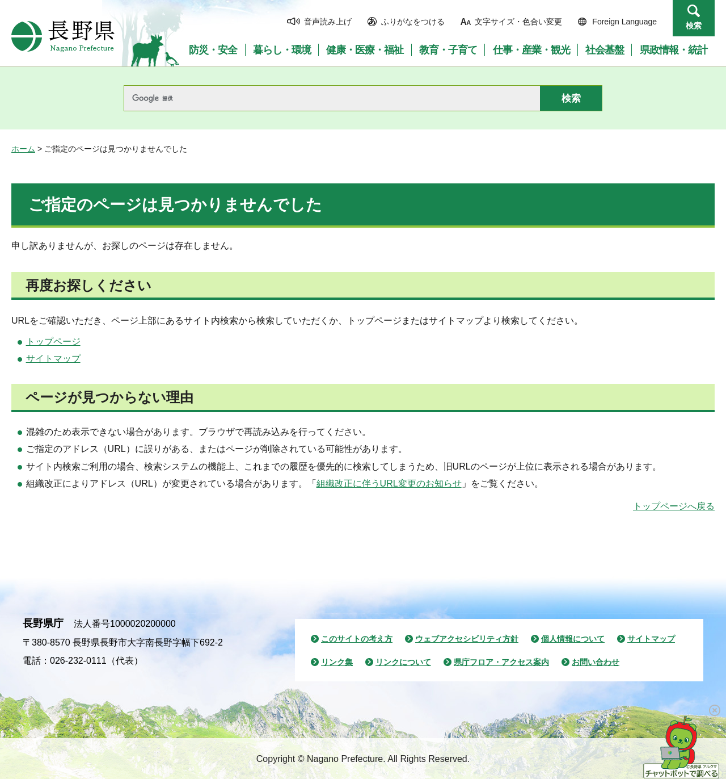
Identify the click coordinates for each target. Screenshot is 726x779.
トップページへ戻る (674, 506)
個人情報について (573, 638)
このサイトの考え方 (356, 638)
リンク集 (337, 662)
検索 (694, 25)
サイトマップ (53, 358)
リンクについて (403, 662)
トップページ (53, 341)
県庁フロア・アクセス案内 (501, 662)
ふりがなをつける (413, 21)
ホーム (23, 148)
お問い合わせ (595, 662)
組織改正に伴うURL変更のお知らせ (389, 483)
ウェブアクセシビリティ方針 (466, 638)
